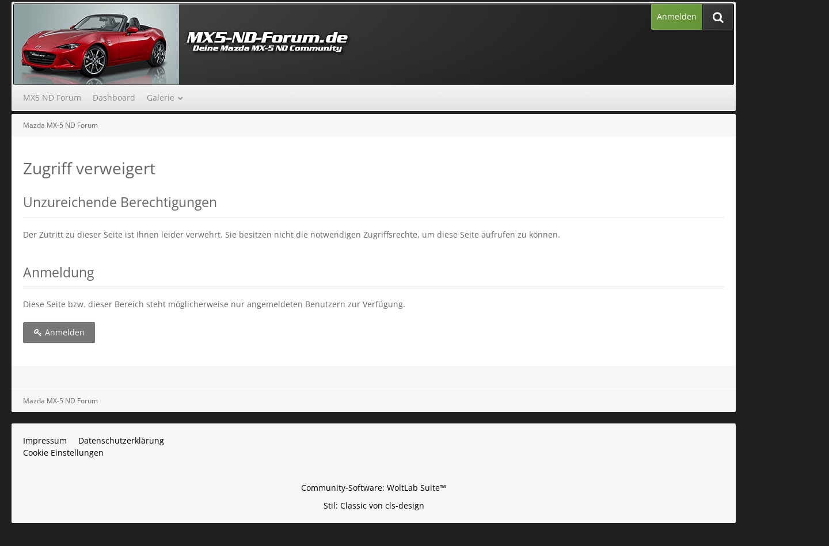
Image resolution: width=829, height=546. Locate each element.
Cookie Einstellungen (63, 452)
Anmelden (677, 16)
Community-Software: (373, 487)
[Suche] (718, 17)
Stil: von (374, 505)
